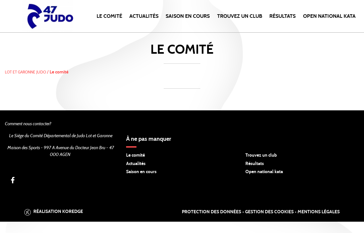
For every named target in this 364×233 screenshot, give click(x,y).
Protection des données (211, 212)
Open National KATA (329, 16)
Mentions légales (319, 212)
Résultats (282, 16)
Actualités (144, 16)
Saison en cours (188, 16)
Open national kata (264, 172)
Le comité (109, 16)
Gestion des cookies (269, 212)
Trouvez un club (239, 16)
